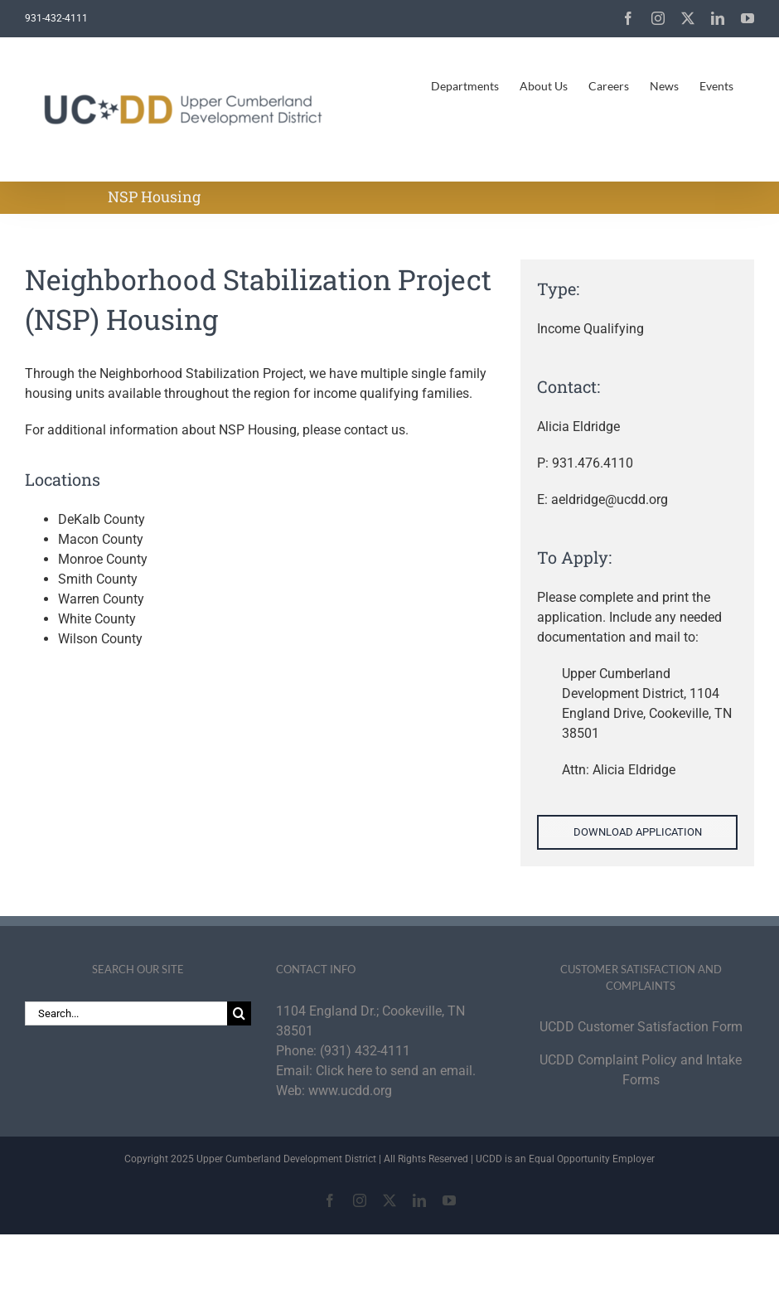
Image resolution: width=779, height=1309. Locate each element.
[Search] (239, 1013)
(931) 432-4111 (365, 1051)
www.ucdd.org (350, 1090)
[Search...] (126, 1013)
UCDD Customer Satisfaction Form (641, 1027)
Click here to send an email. (396, 1071)
